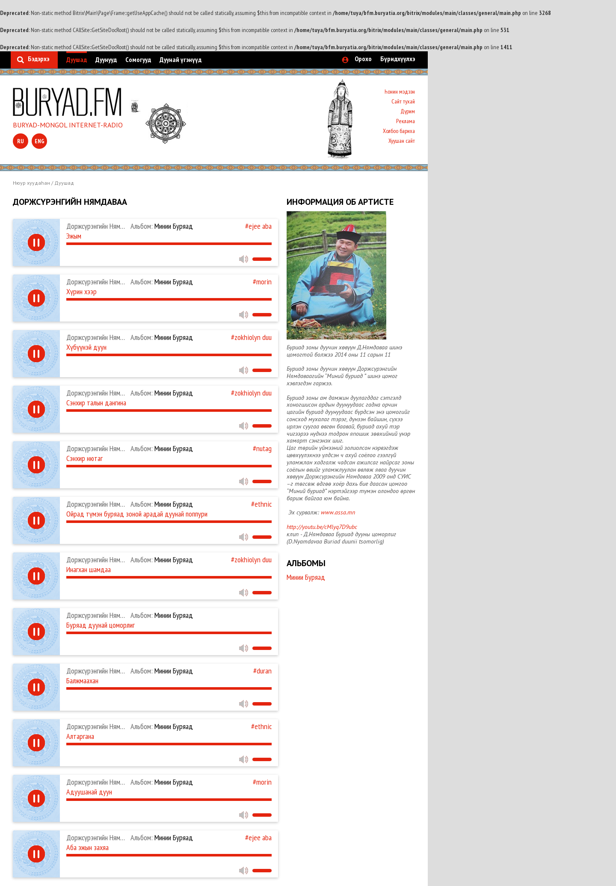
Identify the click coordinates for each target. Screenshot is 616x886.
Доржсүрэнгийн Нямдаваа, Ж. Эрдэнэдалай (124, 504)
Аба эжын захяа (87, 847)
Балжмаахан (82, 680)
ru (20, 141)
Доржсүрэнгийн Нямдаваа (101, 226)
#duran (262, 671)
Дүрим (407, 111)
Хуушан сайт (401, 141)
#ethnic (261, 504)
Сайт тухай (403, 101)
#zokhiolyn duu (251, 337)
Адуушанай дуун (89, 792)
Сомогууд (138, 59)
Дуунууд (106, 59)
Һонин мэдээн (400, 91)
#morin (262, 281)
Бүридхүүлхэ (397, 58)
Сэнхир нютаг (84, 458)
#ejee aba (258, 226)
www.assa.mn (338, 512)
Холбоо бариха (399, 131)
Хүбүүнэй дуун (86, 347)
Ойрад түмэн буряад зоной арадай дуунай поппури (136, 514)
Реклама (405, 121)
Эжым (73, 236)
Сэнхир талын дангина (96, 403)
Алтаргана (80, 736)
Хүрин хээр (81, 291)
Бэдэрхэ (38, 58)
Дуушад (76, 59)
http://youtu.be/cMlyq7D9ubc (322, 527)
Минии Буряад (161, 226)
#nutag (262, 448)
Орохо (363, 58)
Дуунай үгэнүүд (180, 59)
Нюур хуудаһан (31, 183)
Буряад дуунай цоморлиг (100, 625)
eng (39, 141)
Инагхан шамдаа (88, 569)
